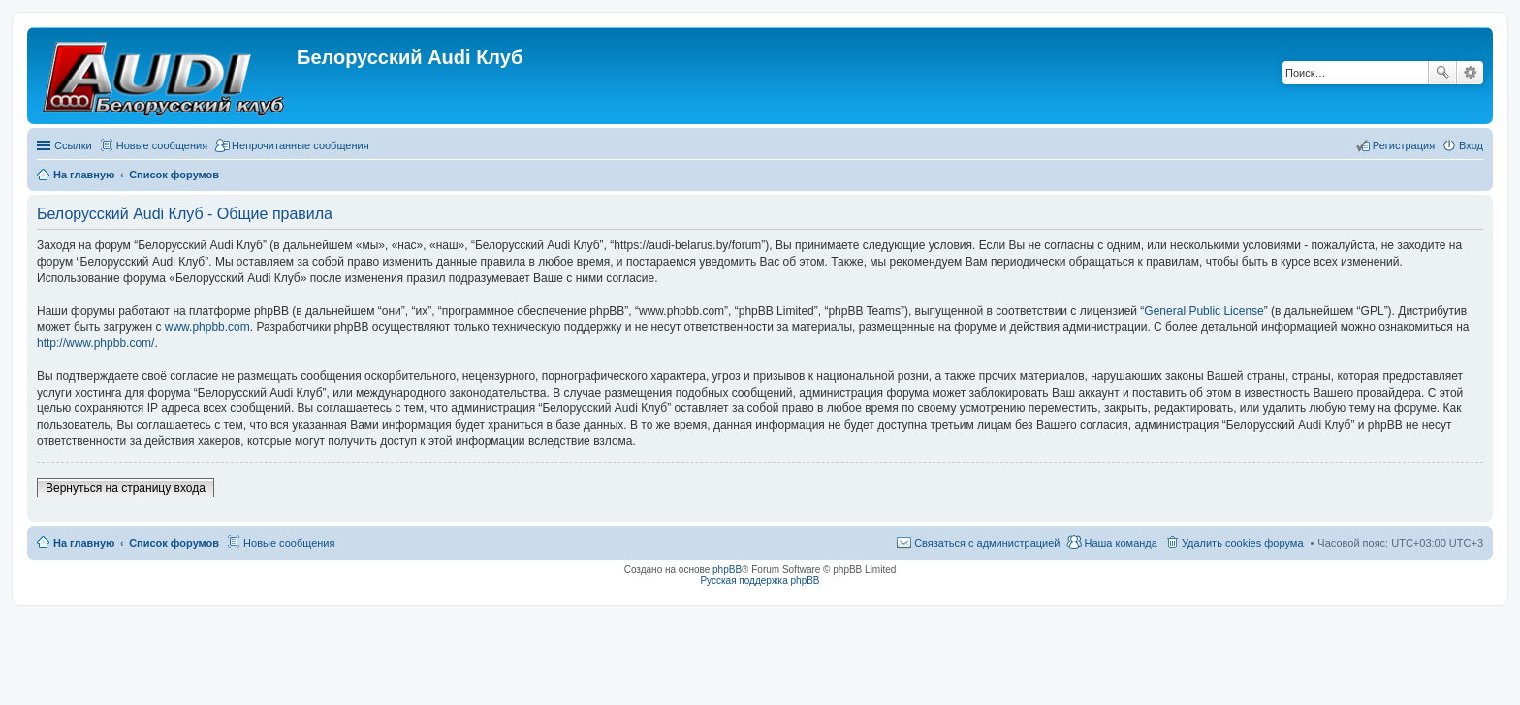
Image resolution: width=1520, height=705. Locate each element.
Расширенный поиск (1470, 72)
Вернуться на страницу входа (126, 488)
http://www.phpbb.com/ (95, 343)
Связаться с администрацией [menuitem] (987, 543)
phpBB (727, 569)
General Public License (1203, 311)
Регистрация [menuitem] (1404, 145)
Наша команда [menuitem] (1120, 543)
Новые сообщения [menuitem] (161, 145)
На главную (83, 543)
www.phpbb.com (207, 327)
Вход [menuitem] (1471, 145)
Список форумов (174, 543)
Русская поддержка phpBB (759, 580)
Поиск (1442, 72)
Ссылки (73, 145)
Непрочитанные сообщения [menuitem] (300, 145)
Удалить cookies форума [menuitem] (1243, 543)
